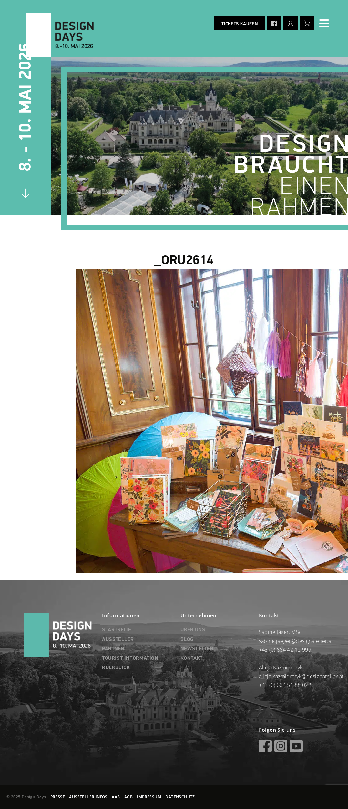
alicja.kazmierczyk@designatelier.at (301, 676)
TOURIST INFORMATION (130, 658)
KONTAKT (191, 658)
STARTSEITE (116, 630)
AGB (128, 797)
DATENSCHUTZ (180, 797)
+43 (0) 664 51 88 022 (285, 684)
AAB (116, 797)
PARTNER (113, 649)
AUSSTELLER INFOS (88, 797)
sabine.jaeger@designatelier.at (296, 641)
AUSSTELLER (118, 639)
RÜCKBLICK (116, 667)
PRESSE (57, 797)
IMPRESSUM (149, 797)
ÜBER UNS (192, 630)
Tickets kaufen (239, 24)
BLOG (187, 639)
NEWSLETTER (196, 649)
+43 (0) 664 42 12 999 (285, 649)
